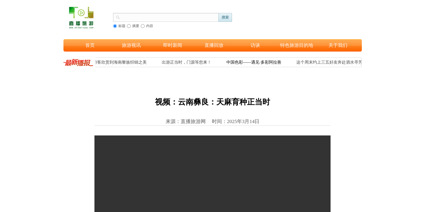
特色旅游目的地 (296, 45)
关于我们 (337, 45)
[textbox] (169, 17)
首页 (90, 45)
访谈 (255, 45)
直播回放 (214, 45)
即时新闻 (172, 45)
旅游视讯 (131, 45)
